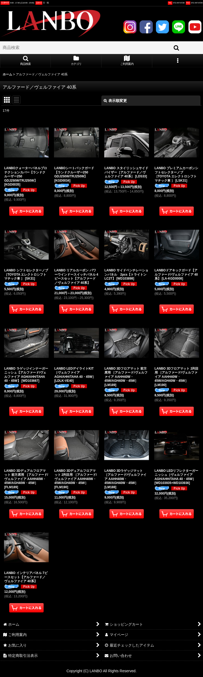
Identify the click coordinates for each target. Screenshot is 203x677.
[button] (25, 61)
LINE (178, 26)
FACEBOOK (146, 26)
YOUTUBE (194, 26)
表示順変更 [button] (115, 100)
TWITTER (162, 26)
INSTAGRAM (129, 26)
